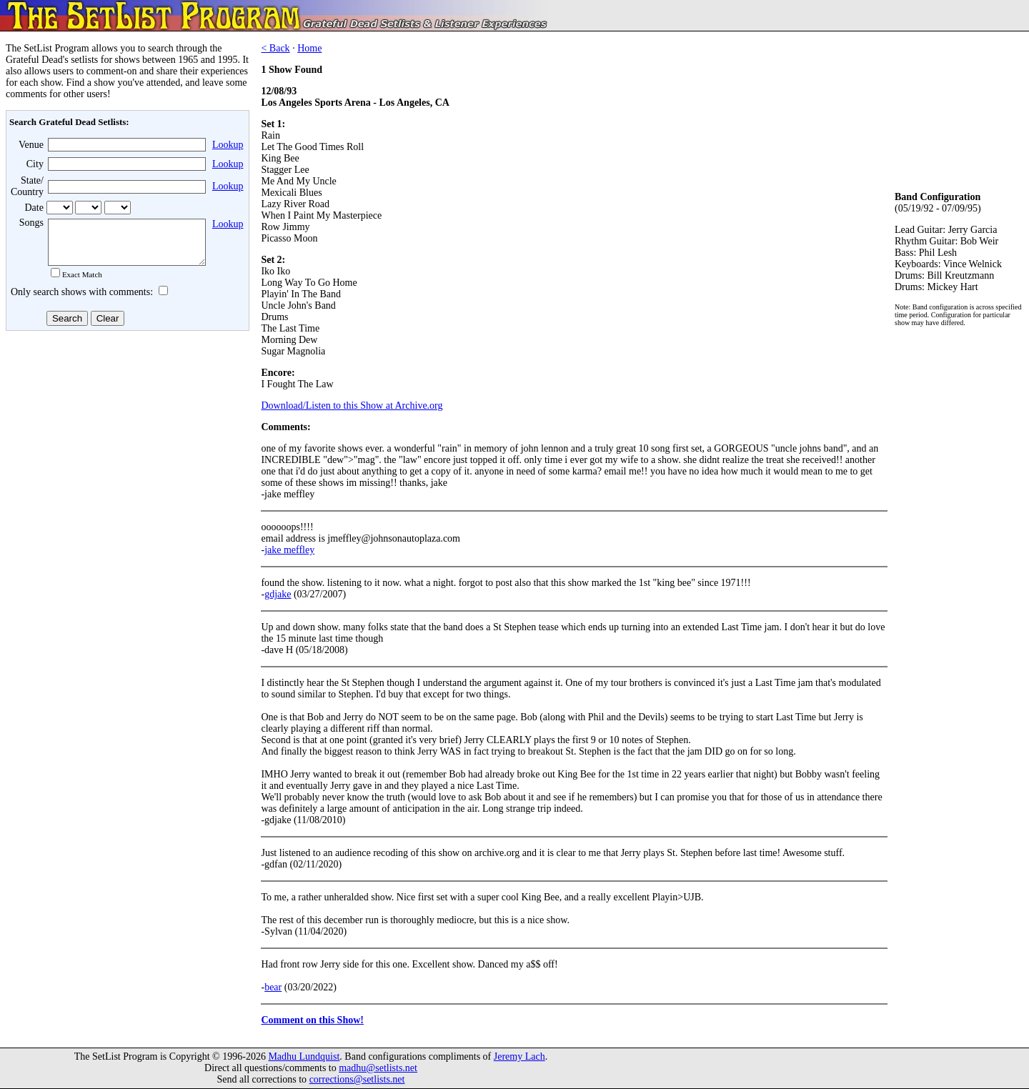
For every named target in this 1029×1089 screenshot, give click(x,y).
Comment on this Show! (312, 1020)
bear (273, 987)
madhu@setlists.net (378, 1068)
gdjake (277, 594)
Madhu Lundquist (303, 1056)
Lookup (228, 144)
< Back (275, 48)
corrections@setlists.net (357, 1079)
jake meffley (289, 549)
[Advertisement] (126, 449)
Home (309, 48)
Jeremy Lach (519, 1056)
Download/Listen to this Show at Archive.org (351, 405)
